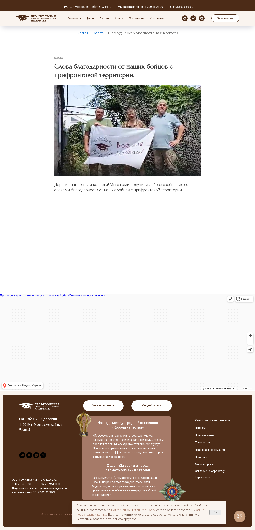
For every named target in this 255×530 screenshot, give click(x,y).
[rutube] (29, 457)
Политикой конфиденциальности (133, 510)
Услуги (73, 18)
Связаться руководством (212, 420)
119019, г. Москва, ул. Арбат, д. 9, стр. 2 (86, 6)
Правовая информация (210, 449)
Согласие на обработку (210, 471)
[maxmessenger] (185, 18)
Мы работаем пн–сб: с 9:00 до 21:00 (140, 6)
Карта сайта (202, 477)
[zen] (202, 18)
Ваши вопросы (204, 464)
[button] (225, 18)
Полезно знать (204, 435)
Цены (90, 18)
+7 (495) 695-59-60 (181, 6)
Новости (98, 33)
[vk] (193, 18)
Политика (201, 457)
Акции (104, 18)
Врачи (119, 18)
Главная (82, 33)
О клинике (136, 18)
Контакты (157, 18)
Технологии (202, 442)
